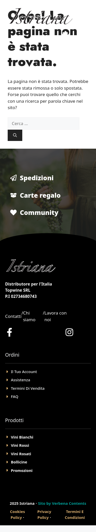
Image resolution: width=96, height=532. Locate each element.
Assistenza (20, 379)
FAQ (14, 396)
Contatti (13, 316)
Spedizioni (37, 177)
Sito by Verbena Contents (62, 503)
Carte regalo (40, 195)
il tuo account (24, 371)
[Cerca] (15, 135)
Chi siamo (29, 316)
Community (39, 212)
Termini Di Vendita (28, 388)
